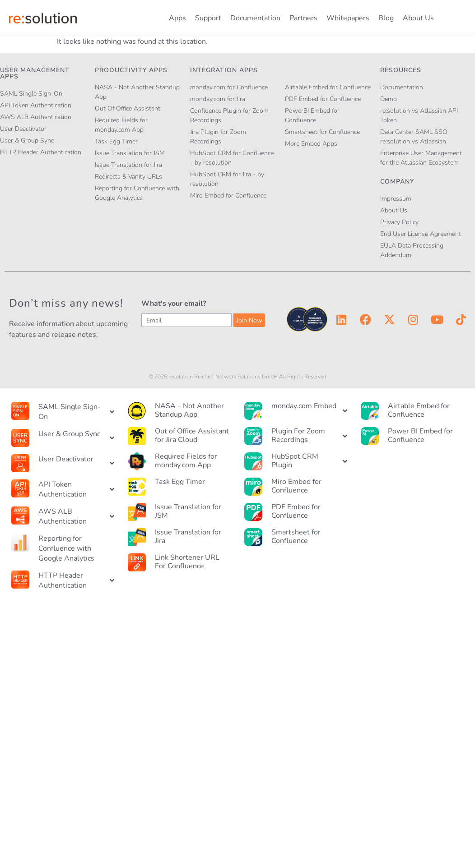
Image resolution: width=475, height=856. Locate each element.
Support (208, 18)
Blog (386, 18)
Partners (303, 18)
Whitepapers (347, 18)
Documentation (255, 18)
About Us (418, 18)
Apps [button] (177, 18)
